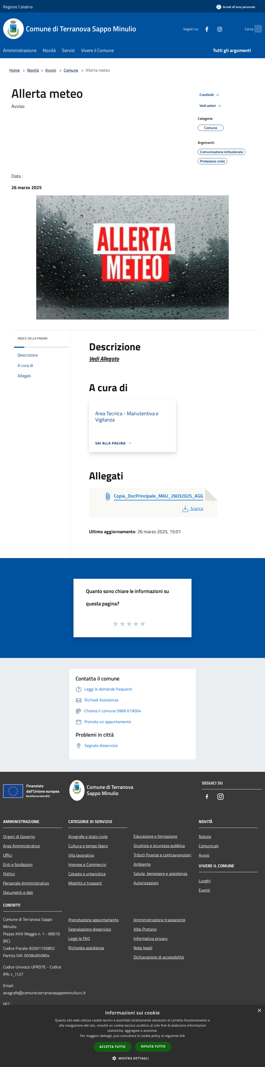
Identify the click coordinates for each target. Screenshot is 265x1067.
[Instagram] (209, 28)
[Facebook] (197, 28)
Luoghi (205, 881)
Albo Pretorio (145, 929)
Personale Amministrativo (26, 883)
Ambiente (142, 864)
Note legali (143, 948)
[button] (132, 1058)
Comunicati (209, 846)
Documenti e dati (18, 892)
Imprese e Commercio (87, 864)
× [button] (259, 1011)
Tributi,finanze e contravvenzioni (162, 855)
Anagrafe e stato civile (88, 836)
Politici (9, 874)
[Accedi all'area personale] (236, 7)
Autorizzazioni (146, 883)
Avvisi (50, 70)
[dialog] (132, 1036)
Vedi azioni (211, 106)
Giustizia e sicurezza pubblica (159, 845)
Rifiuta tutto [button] (153, 1046)
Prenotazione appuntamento (93, 920)
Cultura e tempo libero (88, 846)
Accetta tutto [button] (113, 1046)
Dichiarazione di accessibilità (159, 957)
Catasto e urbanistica (87, 874)
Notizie (205, 836)
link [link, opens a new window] (182, 1036)
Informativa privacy (151, 938)
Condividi (210, 95)
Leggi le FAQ (79, 938)
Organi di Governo (19, 836)
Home (14, 70)
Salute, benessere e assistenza (160, 873)
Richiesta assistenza (86, 948)
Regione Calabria (18, 7)
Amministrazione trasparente (159, 920)
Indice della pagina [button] (32, 338)
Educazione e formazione (155, 836)
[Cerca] (255, 29)
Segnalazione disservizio (89, 929)
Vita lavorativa (81, 855)
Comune (71, 70)
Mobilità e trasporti (85, 883)
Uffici (7, 855)
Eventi (204, 890)
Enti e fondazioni (18, 864)
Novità (33, 70)
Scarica (192, 508)
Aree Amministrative (21, 846)
